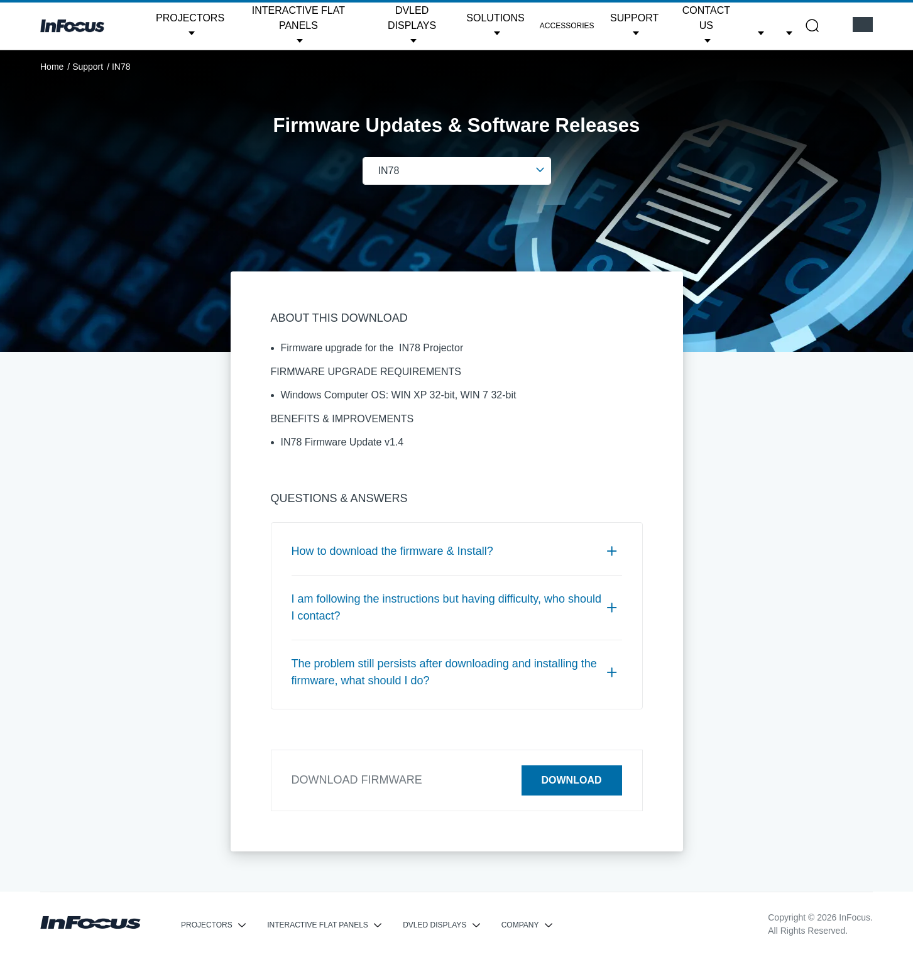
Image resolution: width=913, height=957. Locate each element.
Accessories (567, 25)
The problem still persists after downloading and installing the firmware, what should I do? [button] (454, 672)
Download (572, 780)
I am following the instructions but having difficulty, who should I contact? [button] (454, 607)
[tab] (457, 551)
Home (51, 67)
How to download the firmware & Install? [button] (454, 551)
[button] (190, 26)
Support (87, 67)
